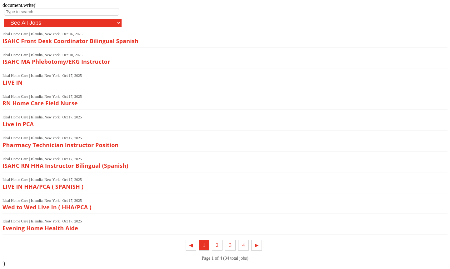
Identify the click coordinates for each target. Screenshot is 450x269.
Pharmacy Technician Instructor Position (60, 145)
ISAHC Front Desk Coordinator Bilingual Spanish (70, 41)
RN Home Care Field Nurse (40, 103)
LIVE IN (12, 82)
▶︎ (256, 245)
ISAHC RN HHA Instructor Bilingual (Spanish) (65, 165)
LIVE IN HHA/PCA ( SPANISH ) (42, 186)
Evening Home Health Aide (40, 228)
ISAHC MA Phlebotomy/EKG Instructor (56, 61)
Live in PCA (18, 124)
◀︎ (191, 245)
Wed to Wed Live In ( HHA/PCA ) (46, 207)
